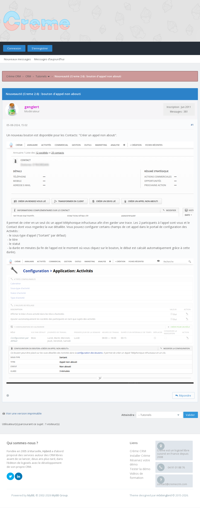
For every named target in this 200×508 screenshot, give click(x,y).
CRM (28, 76)
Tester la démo (140, 469)
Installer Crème (140, 456)
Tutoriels (41, 76)
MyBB (30, 495)
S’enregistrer (40, 48)
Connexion (14, 48)
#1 (192, 124)
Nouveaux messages (17, 59)
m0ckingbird (164, 495)
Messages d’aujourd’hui (49, 59)
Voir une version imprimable (24, 413)
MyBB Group (60, 495)
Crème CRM (13, 76)
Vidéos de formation (136, 476)
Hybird (46, 451)
